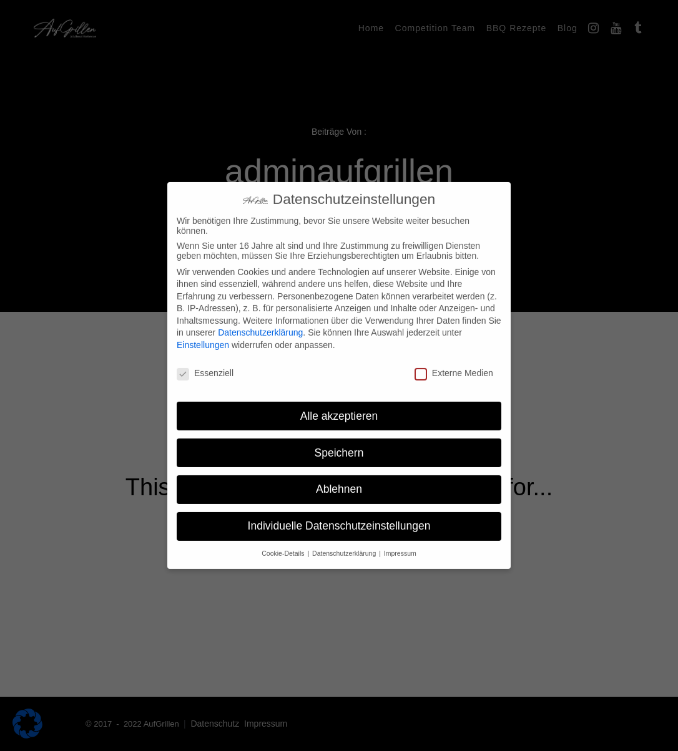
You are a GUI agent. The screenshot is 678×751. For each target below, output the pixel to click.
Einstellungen (203, 336)
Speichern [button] (339, 443)
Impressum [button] (400, 544)
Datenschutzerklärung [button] (345, 544)
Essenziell (205, 364)
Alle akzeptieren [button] (339, 406)
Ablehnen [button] (339, 479)
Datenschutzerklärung (260, 323)
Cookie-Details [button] (284, 544)
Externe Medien (454, 364)
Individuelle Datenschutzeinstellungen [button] (339, 516)
